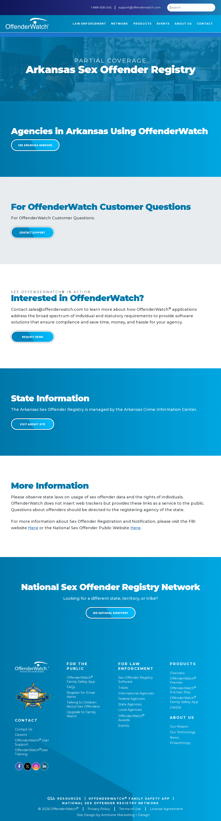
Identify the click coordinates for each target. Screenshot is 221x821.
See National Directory (110, 613)
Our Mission (179, 726)
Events (123, 726)
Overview (177, 673)
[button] (89, 23)
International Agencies (136, 693)
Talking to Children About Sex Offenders (83, 704)
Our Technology (183, 732)
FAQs (71, 687)
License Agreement (166, 809)
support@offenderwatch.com (139, 7)
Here (33, 528)
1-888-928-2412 (101, 7)
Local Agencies (130, 710)
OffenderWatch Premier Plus (183, 690)
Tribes (123, 688)
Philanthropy (180, 743)
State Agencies (130, 704)
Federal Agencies (131, 699)
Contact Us (23, 729)
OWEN (175, 708)
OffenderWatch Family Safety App (81, 680)
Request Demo (32, 337)
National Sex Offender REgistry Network (110, 803)
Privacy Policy (99, 809)
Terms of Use (130, 809)
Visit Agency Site (32, 424)
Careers (21, 735)
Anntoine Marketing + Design (125, 815)
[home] (27, 23)
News (174, 737)
